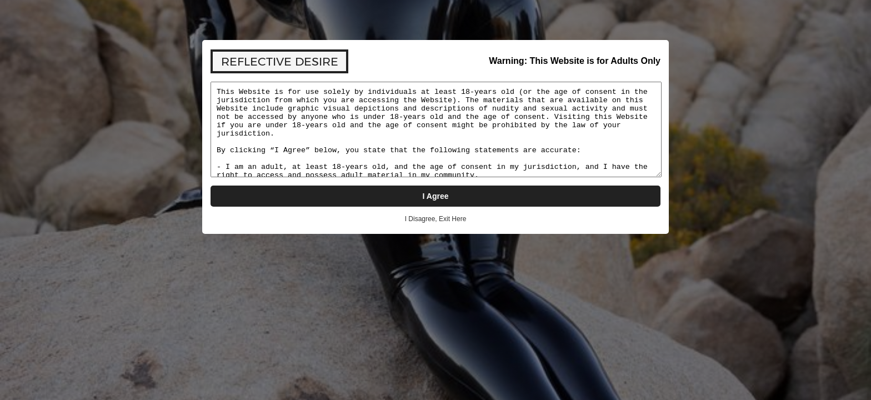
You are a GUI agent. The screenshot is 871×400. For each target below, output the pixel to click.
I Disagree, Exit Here (436, 219)
